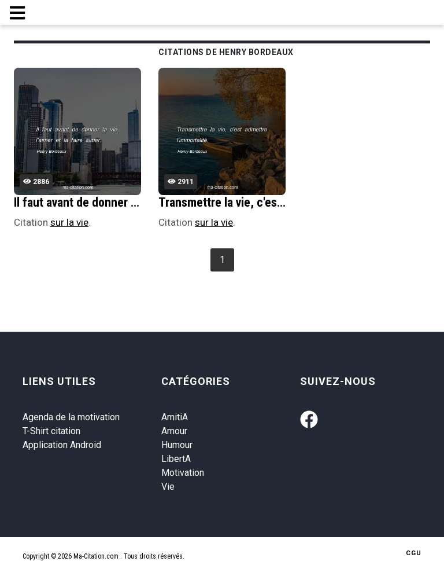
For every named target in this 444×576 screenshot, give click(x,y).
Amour (174, 430)
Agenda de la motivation (71, 417)
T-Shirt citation (51, 430)
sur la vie (69, 222)
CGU (413, 553)
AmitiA (174, 417)
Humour (177, 444)
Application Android (62, 444)
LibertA (176, 458)
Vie (168, 486)
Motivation (182, 472)
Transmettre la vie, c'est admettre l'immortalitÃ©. (285, 202)
